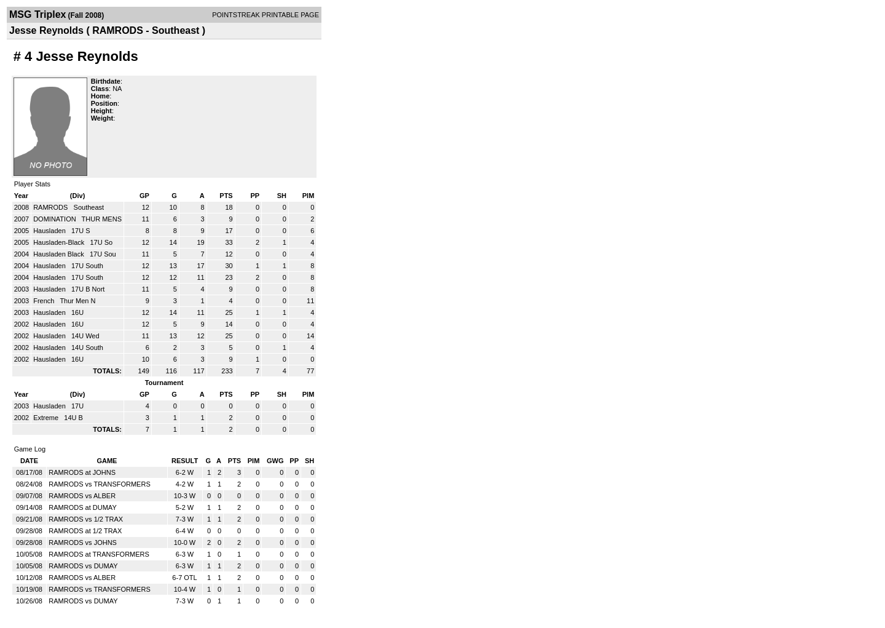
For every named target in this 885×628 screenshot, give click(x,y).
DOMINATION (55, 219)
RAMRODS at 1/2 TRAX (85, 531)
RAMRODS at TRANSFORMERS (99, 554)
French (44, 300)
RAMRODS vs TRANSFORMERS (99, 484)
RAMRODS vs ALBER (82, 495)
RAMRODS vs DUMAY (83, 566)
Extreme (46, 417)
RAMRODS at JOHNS (82, 472)
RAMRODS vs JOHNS (83, 542)
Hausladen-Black (59, 242)
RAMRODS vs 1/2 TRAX (86, 519)
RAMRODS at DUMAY (82, 507)
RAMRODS (51, 207)
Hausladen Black (59, 254)
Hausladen (50, 230)
